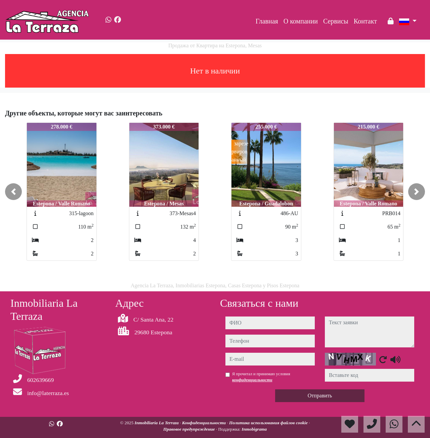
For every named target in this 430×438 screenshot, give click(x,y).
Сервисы (335, 21)
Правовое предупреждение (189, 429)
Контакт (365, 21)
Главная (267, 21)
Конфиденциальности (204, 422)
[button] (13, 191)
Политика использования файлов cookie (269, 422)
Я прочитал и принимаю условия (261, 377)
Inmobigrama (254, 429)
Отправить (320, 395)
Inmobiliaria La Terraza (157, 422)
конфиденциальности (252, 380)
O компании (301, 21)
